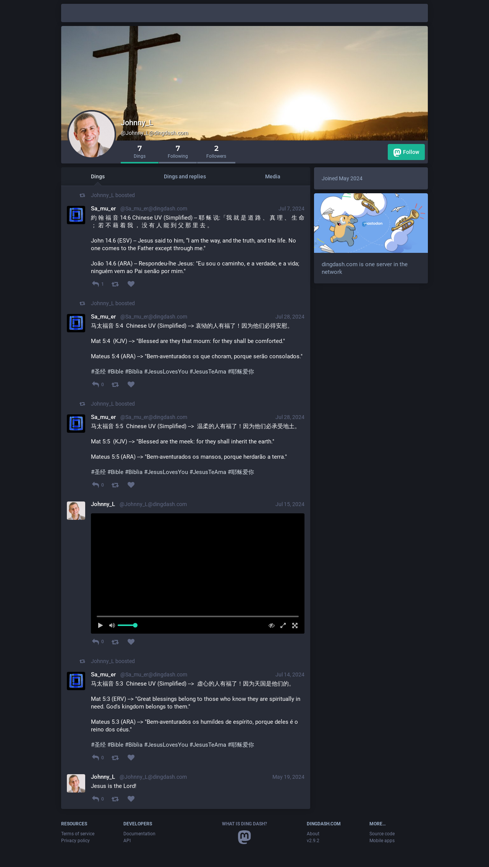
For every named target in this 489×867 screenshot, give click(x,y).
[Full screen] (293, 625)
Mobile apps (382, 840)
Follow (406, 153)
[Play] (102, 625)
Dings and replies (185, 176)
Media (272, 176)
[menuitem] (197, 573)
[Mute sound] (114, 625)
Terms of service (77, 833)
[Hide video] (269, 625)
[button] (197, 573)
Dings (98, 176)
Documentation (139, 833)
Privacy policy (75, 840)
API (127, 840)
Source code (382, 833)
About (313, 833)
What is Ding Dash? (244, 824)
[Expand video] (281, 625)
